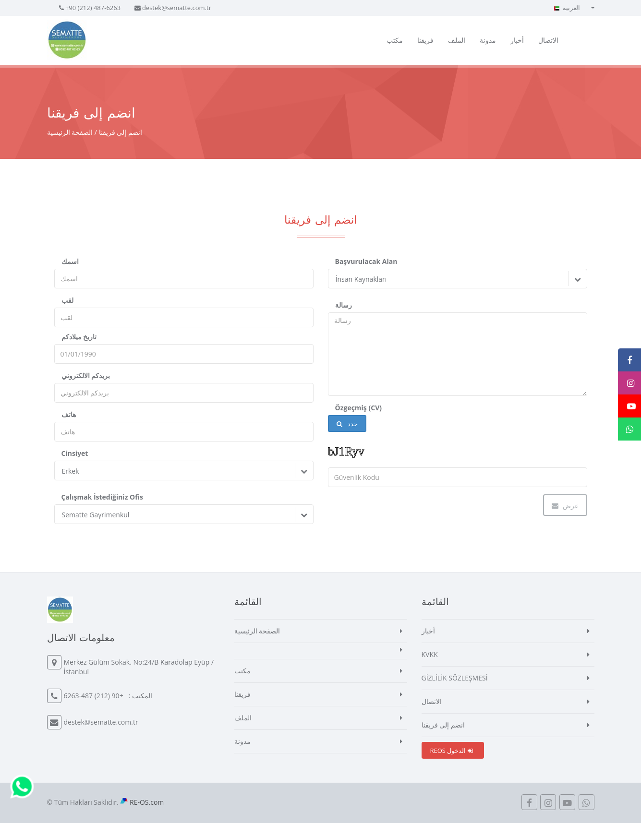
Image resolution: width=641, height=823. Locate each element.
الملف (456, 40)
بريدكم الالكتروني (85, 375)
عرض (565, 505)
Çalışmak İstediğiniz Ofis (102, 496)
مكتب (395, 40)
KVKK (430, 654)
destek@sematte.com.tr (176, 7)
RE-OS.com (147, 802)
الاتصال (548, 40)
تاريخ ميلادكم (79, 336)
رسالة (343, 305)
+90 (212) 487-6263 (93, 7)
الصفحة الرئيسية (70, 132)
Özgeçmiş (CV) (358, 407)
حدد (347, 423)
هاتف (68, 414)
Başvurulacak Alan (366, 261)
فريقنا (425, 40)
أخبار (517, 40)
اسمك (70, 261)
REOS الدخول (451, 750)
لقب (67, 300)
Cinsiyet (74, 453)
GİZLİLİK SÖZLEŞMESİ (455, 677)
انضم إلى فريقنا (443, 724)
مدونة (488, 40)
